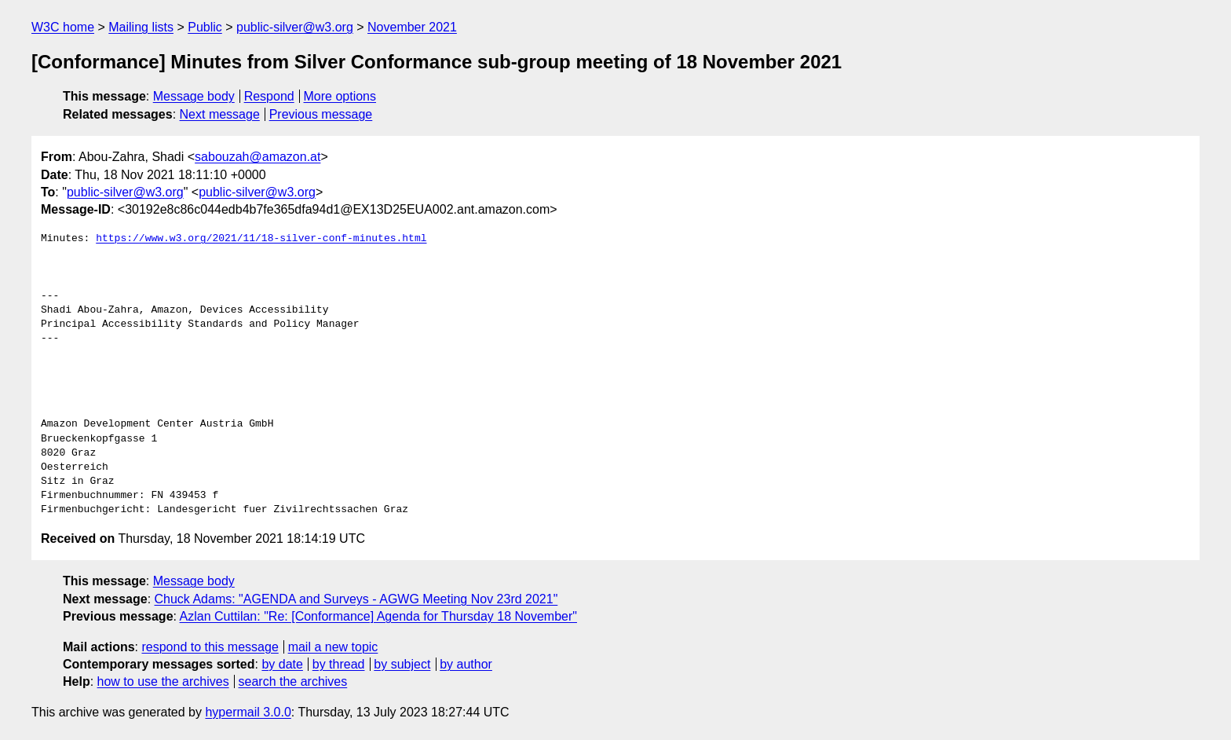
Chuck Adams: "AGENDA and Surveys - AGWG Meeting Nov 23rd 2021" (356, 599)
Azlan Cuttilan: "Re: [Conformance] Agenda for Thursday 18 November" (378, 616)
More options (340, 96)
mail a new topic (333, 647)
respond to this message (209, 647)
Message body (194, 96)
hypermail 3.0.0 (247, 712)
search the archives (293, 681)
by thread (338, 664)
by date (281, 664)
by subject (402, 664)
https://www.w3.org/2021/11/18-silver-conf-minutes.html (261, 239)
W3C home (62, 27)
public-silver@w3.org (294, 27)
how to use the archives (163, 681)
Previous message (321, 114)
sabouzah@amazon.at (257, 156)
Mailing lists (141, 27)
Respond (269, 96)
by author (466, 664)
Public (205, 27)
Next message (220, 114)
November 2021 (412, 27)
